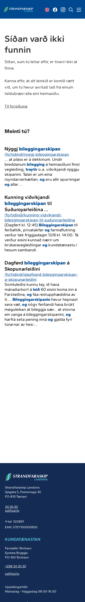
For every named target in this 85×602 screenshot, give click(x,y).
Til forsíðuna (16, 106)
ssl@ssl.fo (12, 511)
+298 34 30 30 (15, 566)
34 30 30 (11, 507)
